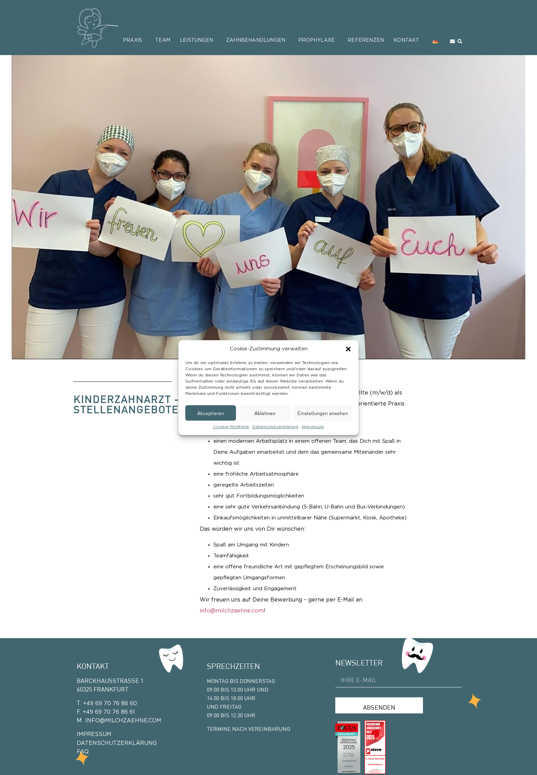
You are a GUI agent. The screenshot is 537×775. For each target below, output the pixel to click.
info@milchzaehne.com (232, 610)
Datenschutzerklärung (275, 427)
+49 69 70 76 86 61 (109, 712)
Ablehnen (264, 413)
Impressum (313, 427)
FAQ (83, 751)
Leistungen (198, 40)
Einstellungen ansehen (322, 413)
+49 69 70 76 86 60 (110, 703)
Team (162, 40)
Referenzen (366, 40)
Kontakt (408, 40)
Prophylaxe (318, 40)
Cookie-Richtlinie (231, 427)
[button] (348, 349)
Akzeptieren (210, 413)
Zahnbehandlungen (257, 40)
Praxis (134, 40)
